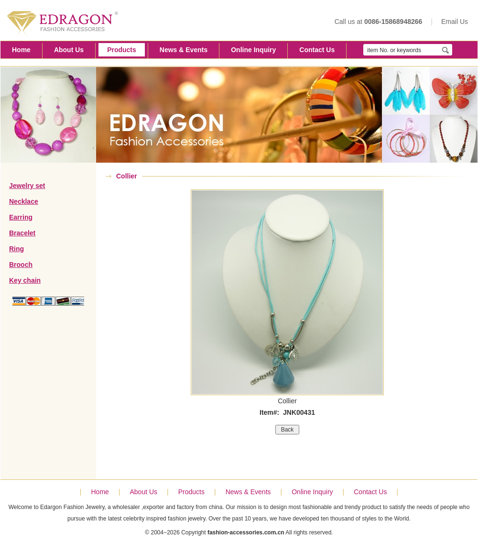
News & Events (183, 50)
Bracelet (22, 233)
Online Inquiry (253, 50)
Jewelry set (27, 185)
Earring (21, 217)
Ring (16, 249)
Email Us (454, 21)
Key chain (25, 280)
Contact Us (317, 50)
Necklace (23, 201)
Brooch (21, 264)
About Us (69, 50)
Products (121, 50)
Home (21, 50)
